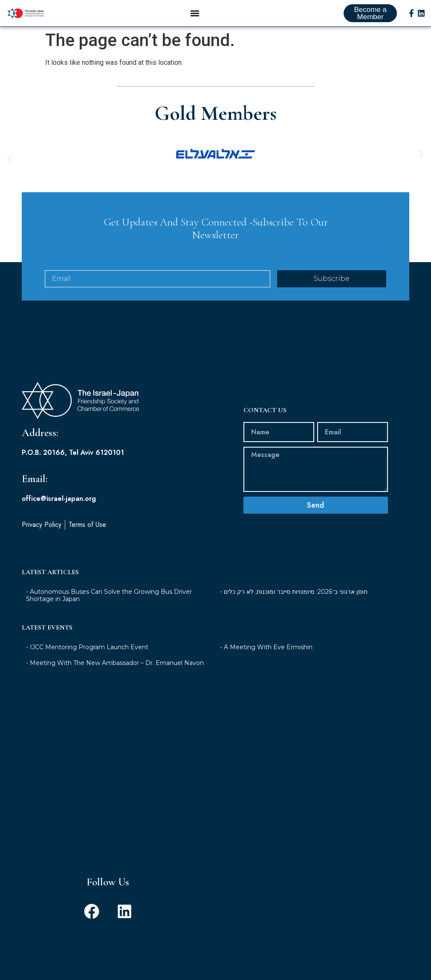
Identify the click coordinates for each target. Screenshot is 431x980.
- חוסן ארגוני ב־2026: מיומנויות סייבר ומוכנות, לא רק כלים (293, 583)
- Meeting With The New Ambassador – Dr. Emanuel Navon (115, 654)
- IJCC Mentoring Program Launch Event (87, 638)
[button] (195, 13)
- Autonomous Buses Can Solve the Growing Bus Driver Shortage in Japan (109, 586)
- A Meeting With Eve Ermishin (266, 638)
